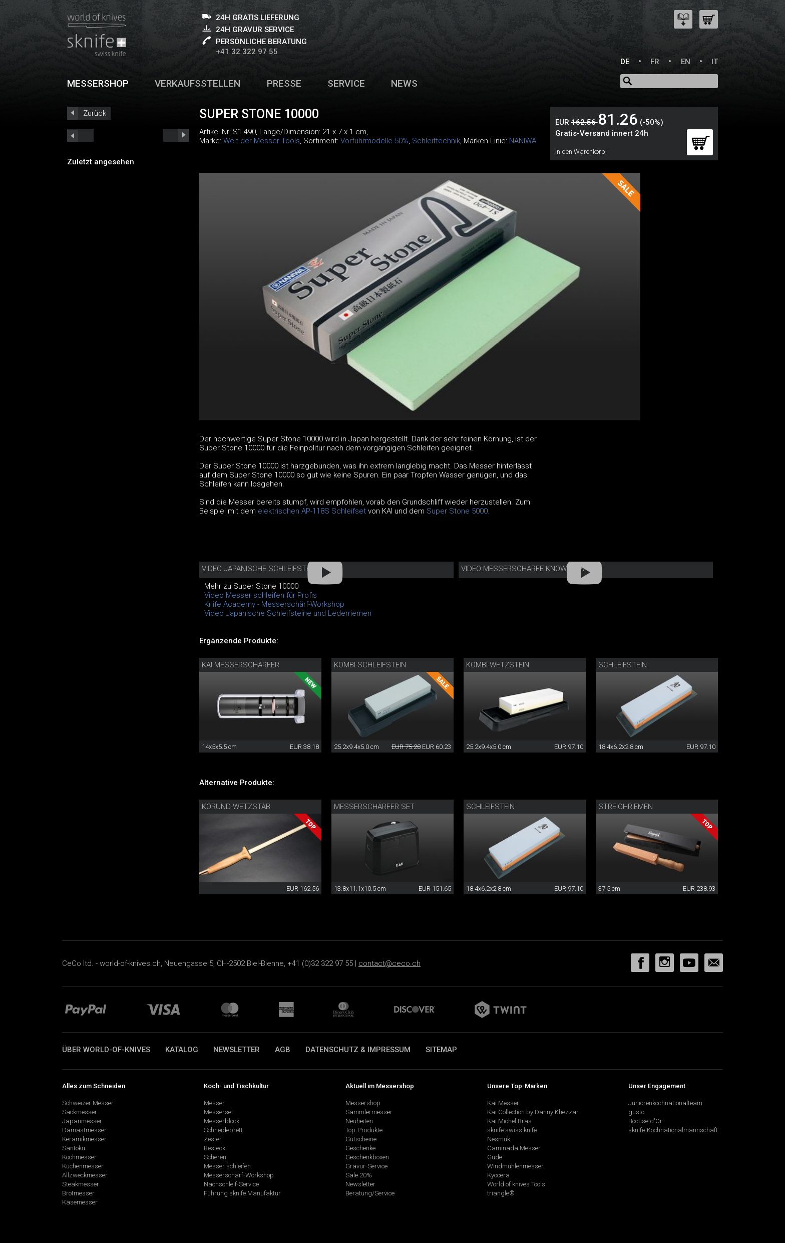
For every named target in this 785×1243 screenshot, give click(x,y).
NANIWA (522, 140)
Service (346, 83)
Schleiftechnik (436, 140)
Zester (213, 1139)
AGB (282, 1049)
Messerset (218, 1112)
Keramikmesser (84, 1139)
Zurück (94, 113)
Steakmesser (80, 1184)
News (404, 83)
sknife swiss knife (512, 1130)
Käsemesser (80, 1202)
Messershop (98, 83)
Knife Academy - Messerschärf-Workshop (274, 604)
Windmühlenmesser (515, 1166)
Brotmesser (78, 1193)
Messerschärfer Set (374, 806)
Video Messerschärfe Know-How (523, 568)
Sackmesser (79, 1112)
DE (624, 61)
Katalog (181, 1049)
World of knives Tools (516, 1184)
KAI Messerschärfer (240, 664)
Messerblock (221, 1121)
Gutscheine (360, 1139)
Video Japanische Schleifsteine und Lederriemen (287, 613)
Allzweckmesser (85, 1175)
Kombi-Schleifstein (370, 664)
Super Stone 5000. (458, 511)
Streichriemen (625, 806)
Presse (284, 83)
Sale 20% (358, 1175)
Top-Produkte (363, 1130)
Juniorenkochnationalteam (665, 1103)
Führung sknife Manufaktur (242, 1193)
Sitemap (441, 1049)
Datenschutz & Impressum (358, 1049)
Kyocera (498, 1175)
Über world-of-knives (106, 1049)
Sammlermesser (368, 1112)
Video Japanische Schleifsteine (261, 568)
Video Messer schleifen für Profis (260, 595)
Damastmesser (84, 1130)
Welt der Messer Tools (261, 140)
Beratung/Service (370, 1193)
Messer (214, 1103)
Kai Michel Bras (509, 1121)
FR (654, 61)
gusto (636, 1112)
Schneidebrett (223, 1130)
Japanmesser (82, 1121)
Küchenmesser (83, 1166)
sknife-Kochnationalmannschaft (673, 1130)
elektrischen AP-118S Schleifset (312, 511)
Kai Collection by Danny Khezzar (533, 1112)
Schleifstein (622, 664)
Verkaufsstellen (197, 83)
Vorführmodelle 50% (374, 140)
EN (685, 61)
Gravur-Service (366, 1166)
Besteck (214, 1148)
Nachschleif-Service (231, 1184)
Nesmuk (498, 1139)
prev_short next (176, 135)
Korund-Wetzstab (236, 806)
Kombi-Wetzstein (497, 664)
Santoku (73, 1148)
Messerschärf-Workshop (239, 1175)
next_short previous (80, 135)
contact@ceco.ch (389, 963)
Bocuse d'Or (645, 1121)
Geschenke (360, 1148)
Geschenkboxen (367, 1157)
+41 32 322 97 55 (247, 51)
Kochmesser (79, 1157)
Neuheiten (359, 1121)
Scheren (215, 1157)
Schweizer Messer (88, 1103)
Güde (494, 1157)
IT (714, 61)
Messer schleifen (227, 1166)
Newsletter (236, 1049)
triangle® (501, 1193)
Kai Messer (503, 1103)
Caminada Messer (514, 1148)
